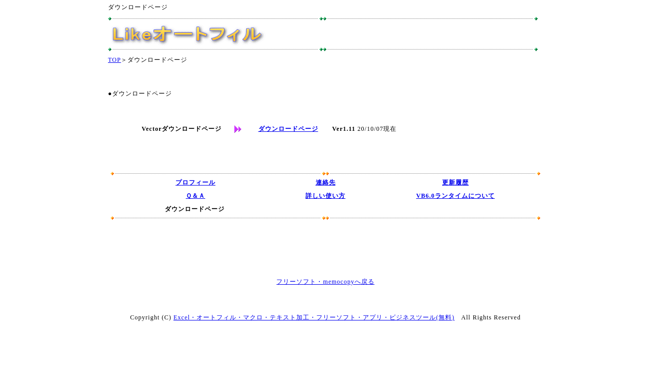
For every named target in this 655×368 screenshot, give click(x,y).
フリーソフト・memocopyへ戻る (325, 281)
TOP (114, 59)
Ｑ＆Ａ (195, 195)
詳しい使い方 (325, 195)
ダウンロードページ (288, 128)
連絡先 (326, 182)
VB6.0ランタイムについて (455, 195)
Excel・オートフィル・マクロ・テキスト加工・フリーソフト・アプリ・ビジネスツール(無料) (313, 317)
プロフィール (195, 182)
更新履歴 (455, 182)
